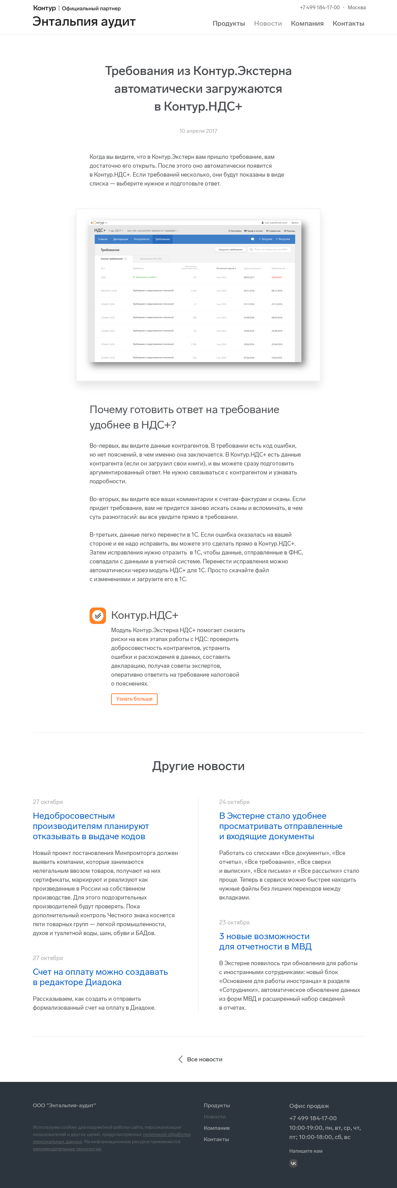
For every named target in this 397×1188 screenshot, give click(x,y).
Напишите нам (305, 1151)
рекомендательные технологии (67, 1149)
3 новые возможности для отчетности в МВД (265, 941)
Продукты (229, 23)
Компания (307, 23)
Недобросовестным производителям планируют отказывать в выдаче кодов (91, 826)
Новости (268, 23)
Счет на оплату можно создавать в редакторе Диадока (100, 977)
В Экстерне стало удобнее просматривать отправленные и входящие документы (281, 826)
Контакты (349, 23)
